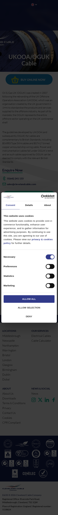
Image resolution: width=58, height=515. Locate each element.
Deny (29, 316)
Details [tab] (29, 205)
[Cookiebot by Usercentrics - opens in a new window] (41, 197)
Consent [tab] (10, 205)
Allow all (29, 299)
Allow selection (29, 307)
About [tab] (47, 205)
